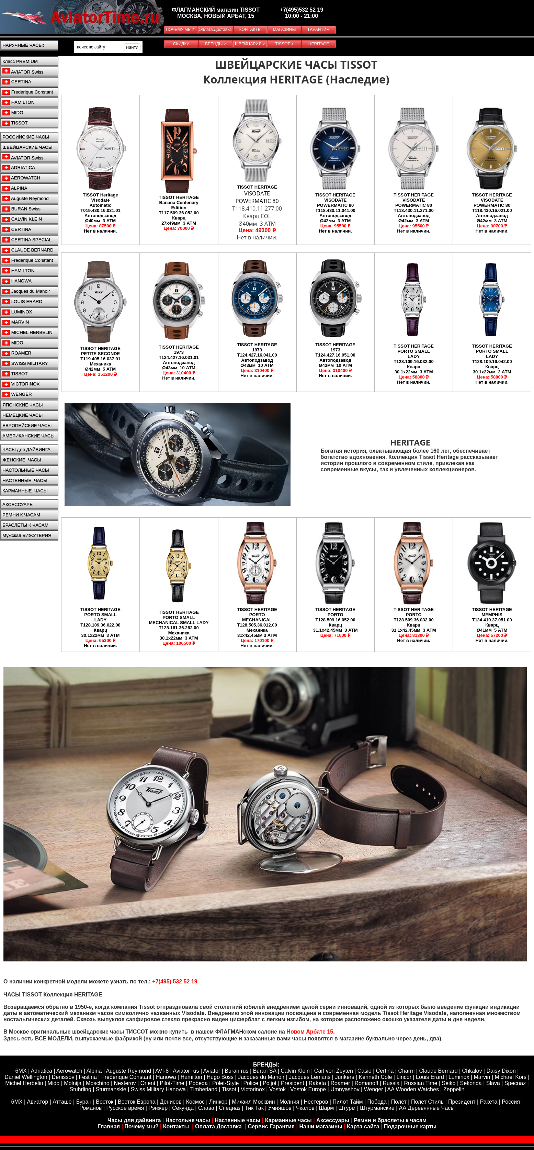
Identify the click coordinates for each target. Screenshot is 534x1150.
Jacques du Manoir (26, 291)
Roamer (340, 1083)
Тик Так (254, 1108)
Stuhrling (80, 1089)
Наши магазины (320, 1126)
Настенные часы (237, 1120)
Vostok (277, 1089)
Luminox (458, 1077)
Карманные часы (288, 1120)
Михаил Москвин (253, 1102)
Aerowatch (69, 1071)
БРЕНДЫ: (266, 1065)
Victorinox (253, 1089)
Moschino (97, 1083)
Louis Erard (430, 1077)
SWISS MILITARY (25, 363)
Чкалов (305, 1108)
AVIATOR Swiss (23, 71)
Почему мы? (141, 1126)
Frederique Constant (27, 92)
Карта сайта (363, 1126)
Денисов (171, 1102)
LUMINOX (17, 312)
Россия (511, 1102)
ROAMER (16, 353)
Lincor (403, 1077)
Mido (54, 1083)
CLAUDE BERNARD (28, 250)
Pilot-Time (172, 1083)
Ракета (489, 1102)
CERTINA (16, 81)
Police (250, 1083)
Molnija (72, 1083)
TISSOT (15, 123)
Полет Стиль (427, 1102)
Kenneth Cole (375, 1077)
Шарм (326, 1108)
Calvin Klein (295, 1071)
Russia (391, 1083)
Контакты (177, 1126)
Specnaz (515, 1083)
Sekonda (471, 1083)
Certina (385, 1071)
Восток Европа (137, 1102)
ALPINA (14, 188)
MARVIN (15, 322)
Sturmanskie (111, 1089)
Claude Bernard (438, 1071)
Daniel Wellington (25, 1077)
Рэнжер (158, 1108)
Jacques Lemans (309, 1077)
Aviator (211, 1071)
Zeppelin (453, 1089)
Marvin (482, 1077)
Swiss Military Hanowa (158, 1089)
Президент (462, 1102)
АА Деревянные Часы (427, 1108)
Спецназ (229, 1108)
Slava (493, 1083)
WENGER (17, 394)
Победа (377, 1102)
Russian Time (421, 1083)
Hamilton (191, 1077)
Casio (364, 1071)
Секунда (183, 1108)
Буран (84, 1102)
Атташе (61, 1102)
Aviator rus (186, 1071)
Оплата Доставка (219, 1126)
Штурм (346, 1108)
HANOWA (17, 281)
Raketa (317, 1083)
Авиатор (37, 1102)
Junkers (344, 1077)
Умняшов (280, 1108)
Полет (399, 1102)
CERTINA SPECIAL (27, 240)
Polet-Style (225, 1083)
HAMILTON (18, 102)
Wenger (373, 1089)
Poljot (269, 1083)
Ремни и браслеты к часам (390, 1120)
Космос (195, 1102)
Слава (206, 1108)
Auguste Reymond (25, 198)
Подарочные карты (410, 1126)
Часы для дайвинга (134, 1120)
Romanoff (366, 1083)
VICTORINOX (20, 384)
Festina (87, 1077)
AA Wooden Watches (413, 1089)
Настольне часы (188, 1120)
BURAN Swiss (21, 209)
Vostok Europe (308, 1089)
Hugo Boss (220, 1077)
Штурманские (377, 1108)
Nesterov (125, 1083)
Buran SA (264, 1071)
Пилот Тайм (347, 1102)
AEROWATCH (21, 178)
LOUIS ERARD (22, 301)
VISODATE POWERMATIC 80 (257, 197)
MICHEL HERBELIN (27, 332)
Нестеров (316, 1102)
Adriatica (41, 1071)
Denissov (63, 1077)
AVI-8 (162, 1071)
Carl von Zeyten (333, 1071)
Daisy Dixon (500, 1071)
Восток (104, 1102)
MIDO (12, 112)
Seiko (448, 1083)
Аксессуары (332, 1120)
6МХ (17, 1102)
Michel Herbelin (24, 1083)
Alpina (94, 1071)
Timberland (203, 1089)
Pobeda (198, 1083)
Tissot (229, 1089)
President (292, 1083)
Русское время (125, 1108)
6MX (21, 1071)
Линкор (218, 1102)
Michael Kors (510, 1077)
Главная (109, 1126)
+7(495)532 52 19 (301, 10)
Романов (90, 1108)
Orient (148, 1083)
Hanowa (166, 1077)
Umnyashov (344, 1089)
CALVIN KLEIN (22, 219)
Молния (289, 1102)
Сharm (406, 1071)
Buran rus (236, 1071)
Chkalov (472, 1071)
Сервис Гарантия (271, 1126)
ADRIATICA (18, 167)
